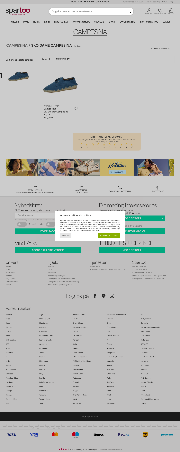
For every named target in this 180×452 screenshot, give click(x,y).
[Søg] (129, 11)
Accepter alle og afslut (109, 235)
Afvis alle (65, 235)
